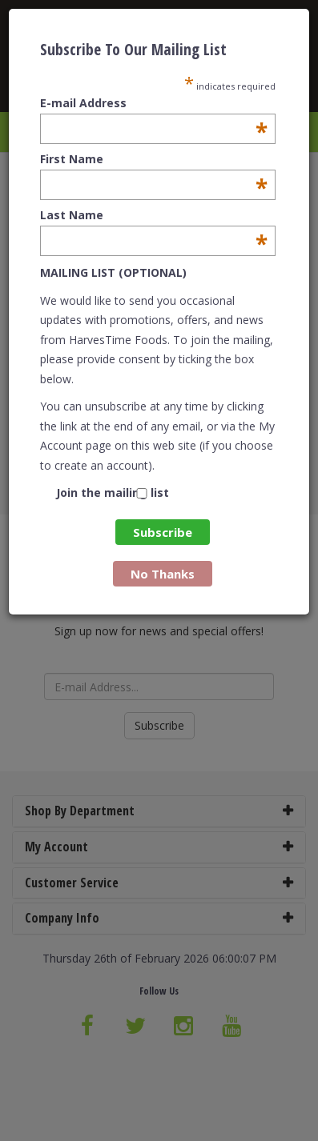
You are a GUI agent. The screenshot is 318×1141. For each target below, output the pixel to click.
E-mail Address (153, 103)
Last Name (153, 215)
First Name (153, 159)
